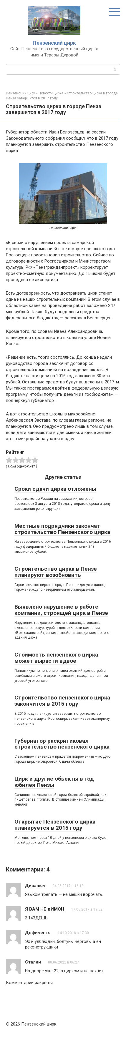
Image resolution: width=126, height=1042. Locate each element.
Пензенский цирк (54, 43)
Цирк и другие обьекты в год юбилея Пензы (54, 781)
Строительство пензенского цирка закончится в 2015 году (62, 700)
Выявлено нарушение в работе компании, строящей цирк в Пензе (61, 609)
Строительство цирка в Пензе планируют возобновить (55, 571)
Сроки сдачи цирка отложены (55, 488)
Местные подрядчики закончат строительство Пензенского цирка (62, 528)
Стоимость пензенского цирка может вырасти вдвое (56, 657)
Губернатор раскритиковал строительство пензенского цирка (62, 743)
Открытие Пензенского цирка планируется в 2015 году (54, 824)
